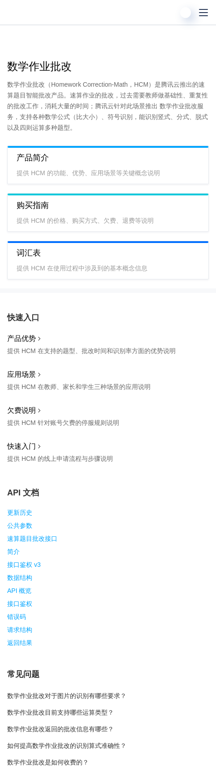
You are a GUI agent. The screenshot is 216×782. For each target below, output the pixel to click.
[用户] (185, 12)
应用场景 (21, 374)
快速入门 (21, 446)
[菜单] (203, 12)
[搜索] (167, 12)
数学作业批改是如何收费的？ (48, 762)
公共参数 (19, 525)
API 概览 (19, 590)
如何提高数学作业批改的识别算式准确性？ (66, 745)
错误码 (16, 616)
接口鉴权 (19, 603)
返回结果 (19, 642)
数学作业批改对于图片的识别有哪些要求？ (66, 695)
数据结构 (19, 577)
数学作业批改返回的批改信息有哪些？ (60, 729)
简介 (13, 551)
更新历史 (19, 512)
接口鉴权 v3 (24, 564)
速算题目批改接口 (32, 538)
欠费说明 (21, 410)
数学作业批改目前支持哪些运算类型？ (60, 712)
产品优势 (21, 338)
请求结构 (19, 629)
